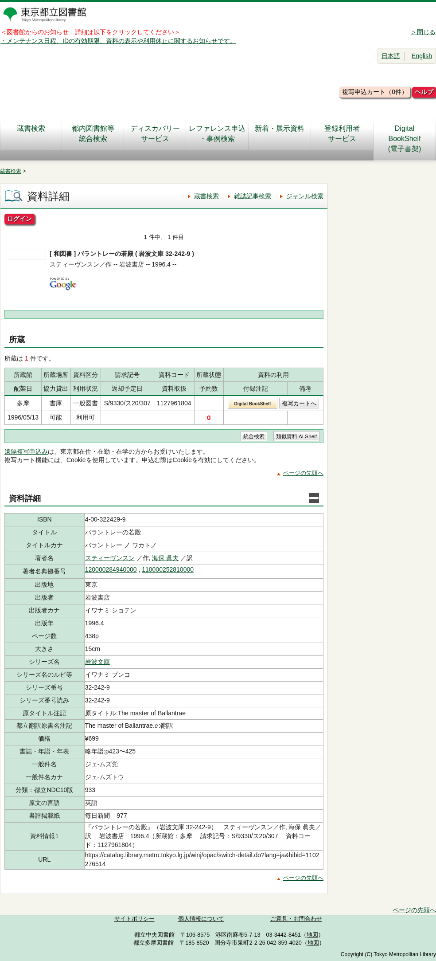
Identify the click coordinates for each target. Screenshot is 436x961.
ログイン (19, 218)
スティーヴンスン (110, 557)
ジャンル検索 (304, 196)
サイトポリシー (134, 919)
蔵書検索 (31, 133)
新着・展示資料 (279, 133)
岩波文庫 (97, 661)
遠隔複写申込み (26, 451)
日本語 (391, 55)
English (422, 55)
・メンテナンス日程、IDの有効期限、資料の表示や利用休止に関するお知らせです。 (118, 40)
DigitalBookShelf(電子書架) (404, 139)
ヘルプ (424, 91)
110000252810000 (168, 569)
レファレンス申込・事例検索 (217, 133)
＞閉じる (423, 31)
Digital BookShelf (252, 403)
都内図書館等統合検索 (93, 133)
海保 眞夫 (165, 557)
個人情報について (201, 919)
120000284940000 (111, 569)
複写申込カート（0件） (375, 91)
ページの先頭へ (303, 473)
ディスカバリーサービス (155, 133)
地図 (312, 935)
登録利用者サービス (342, 133)
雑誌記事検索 (252, 196)
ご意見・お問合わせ (296, 919)
